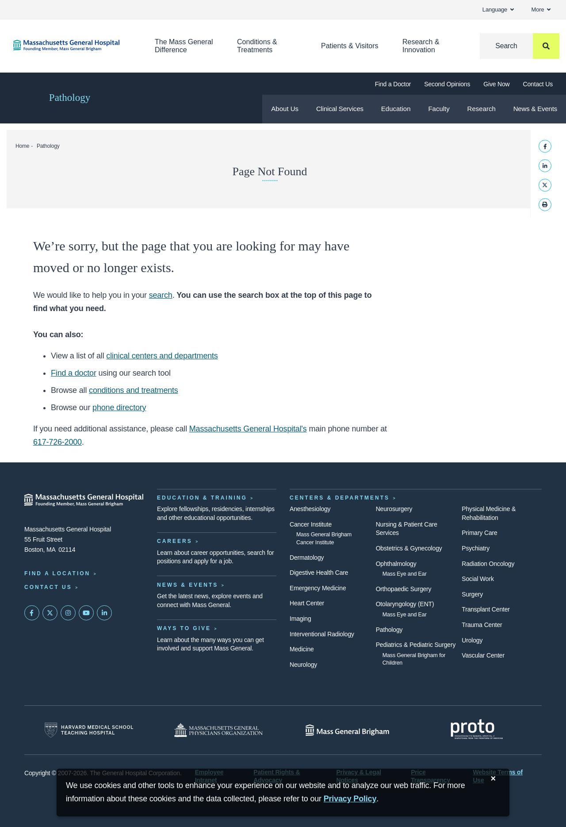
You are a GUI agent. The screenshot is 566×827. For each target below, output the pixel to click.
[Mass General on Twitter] (49, 612)
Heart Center (307, 603)
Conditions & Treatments (257, 46)
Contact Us (538, 84)
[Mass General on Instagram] (68, 612)
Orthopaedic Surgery (404, 588)
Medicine (302, 649)
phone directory (119, 407)
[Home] (70, 45)
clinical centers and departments (162, 355)
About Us (284, 108)
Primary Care (479, 532)
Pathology (69, 97)
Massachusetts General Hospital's (248, 428)
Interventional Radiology (322, 634)
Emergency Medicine (318, 588)
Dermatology (307, 557)
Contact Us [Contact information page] (48, 587)
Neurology (303, 664)
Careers (174, 541)
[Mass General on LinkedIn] (104, 612)
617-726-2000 (57, 442)
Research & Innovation (421, 46)
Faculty (438, 108)
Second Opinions (447, 84)
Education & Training (202, 498)
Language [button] (498, 9)
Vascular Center (483, 655)
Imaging (300, 618)
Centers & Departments (340, 498)
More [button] (541, 9)
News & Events (535, 108)
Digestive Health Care (319, 572)
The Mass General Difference (184, 46)
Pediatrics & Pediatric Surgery (416, 644)
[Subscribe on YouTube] (86, 612)
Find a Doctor (393, 84)
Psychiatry (476, 548)
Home (22, 146)
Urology (472, 640)
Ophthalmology (396, 563)
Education (396, 108)
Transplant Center (485, 609)
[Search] (519, 46)
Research (481, 108)
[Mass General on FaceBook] (31, 612)
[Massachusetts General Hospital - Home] (84, 500)
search (160, 295)
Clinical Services (339, 108)
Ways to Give (184, 628)
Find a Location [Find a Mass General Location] (57, 573)
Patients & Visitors (350, 46)
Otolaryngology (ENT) (405, 604)
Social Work (477, 578)
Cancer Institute (311, 524)
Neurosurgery (394, 508)
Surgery (472, 594)
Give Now (496, 84)
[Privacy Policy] (350, 799)
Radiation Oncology (488, 563)
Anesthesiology (310, 508)
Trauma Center (482, 624)
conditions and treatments (133, 390)
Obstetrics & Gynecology (409, 548)
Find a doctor (73, 373)
